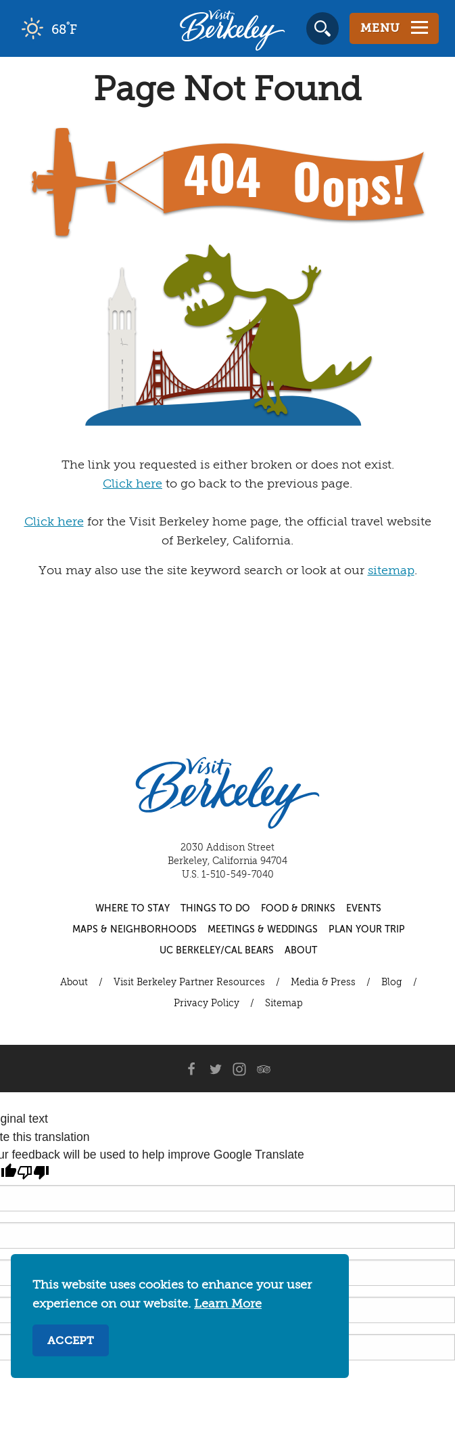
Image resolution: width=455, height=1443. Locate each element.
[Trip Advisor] (263, 1068)
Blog (391, 982)
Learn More (228, 1304)
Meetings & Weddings (263, 929)
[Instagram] (239, 1068)
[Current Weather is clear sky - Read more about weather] (87, 28)
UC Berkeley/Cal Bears (217, 950)
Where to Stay (132, 908)
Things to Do (215, 908)
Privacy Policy (206, 1003)
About (301, 950)
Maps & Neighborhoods (134, 929)
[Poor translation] (33, 1172)
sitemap (391, 571)
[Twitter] (215, 1068)
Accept (70, 1341)
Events (363, 908)
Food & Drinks (298, 908)
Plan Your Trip (367, 929)
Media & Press (323, 982)
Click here (132, 484)
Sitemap (284, 1003)
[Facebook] (190, 1068)
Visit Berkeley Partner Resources (189, 982)
